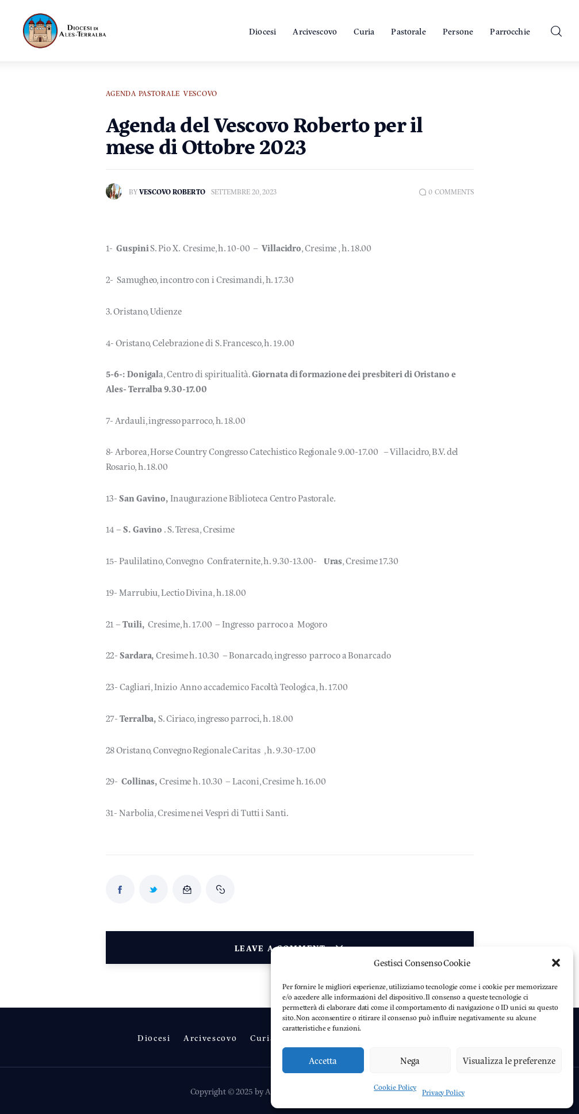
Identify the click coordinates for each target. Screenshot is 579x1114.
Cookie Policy (395, 1087)
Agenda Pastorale (143, 93)
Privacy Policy (443, 1092)
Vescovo (200, 93)
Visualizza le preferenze (509, 1060)
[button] (556, 962)
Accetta (323, 1060)
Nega (410, 1060)
